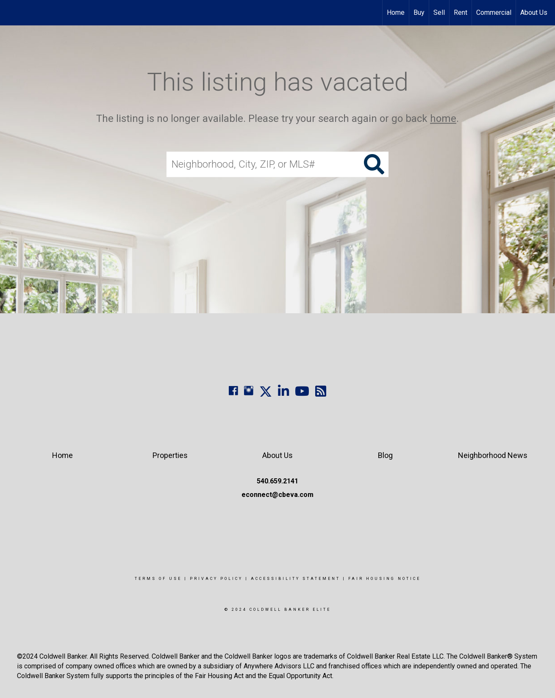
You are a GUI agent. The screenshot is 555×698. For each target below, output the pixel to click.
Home (396, 12)
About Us (533, 12)
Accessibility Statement (295, 579)
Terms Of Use (158, 579)
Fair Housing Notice (384, 579)
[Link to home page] (10, 12)
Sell (439, 12)
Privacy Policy (216, 579)
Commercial (493, 12)
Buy (419, 12)
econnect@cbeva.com (277, 495)
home (443, 118)
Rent (460, 12)
